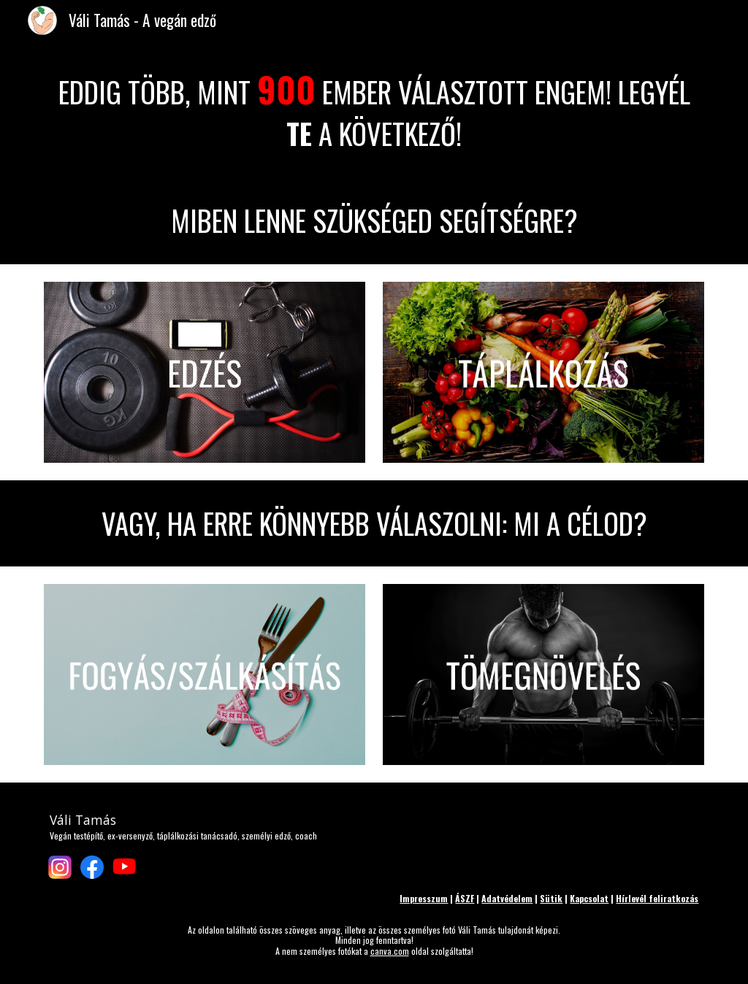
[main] (374, 109)
